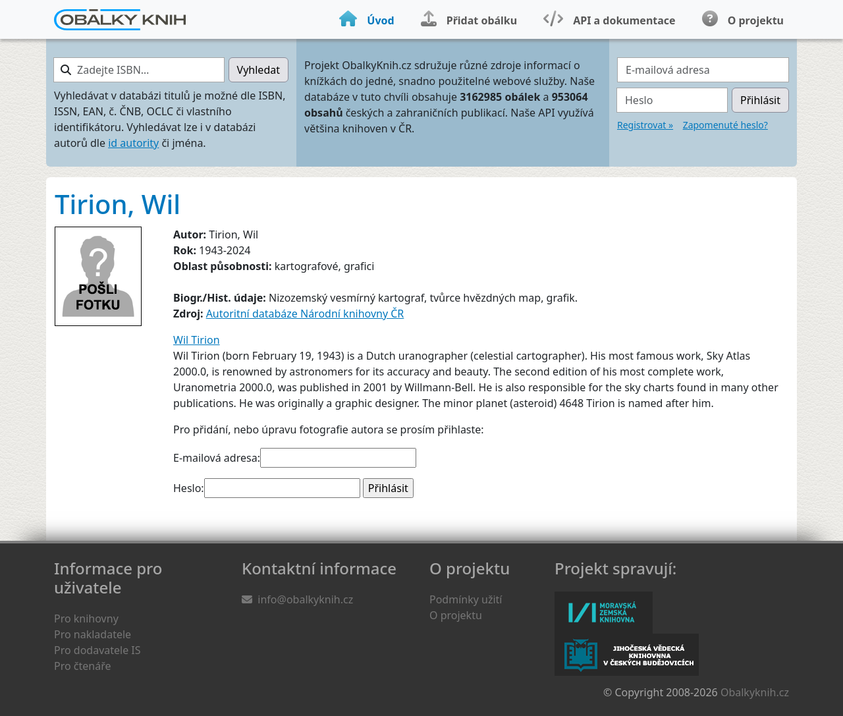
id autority (133, 143)
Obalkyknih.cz (755, 692)
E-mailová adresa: (216, 458)
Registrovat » (645, 125)
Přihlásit (760, 100)
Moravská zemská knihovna (604, 613)
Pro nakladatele (92, 634)
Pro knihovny (86, 618)
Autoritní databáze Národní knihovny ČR (305, 313)
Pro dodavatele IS (97, 650)
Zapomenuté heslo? (725, 125)
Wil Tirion (196, 340)
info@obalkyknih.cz (305, 599)
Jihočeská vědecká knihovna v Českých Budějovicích (627, 655)
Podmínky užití (465, 599)
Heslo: (188, 488)
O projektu (455, 615)
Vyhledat (258, 70)
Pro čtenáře (82, 666)
